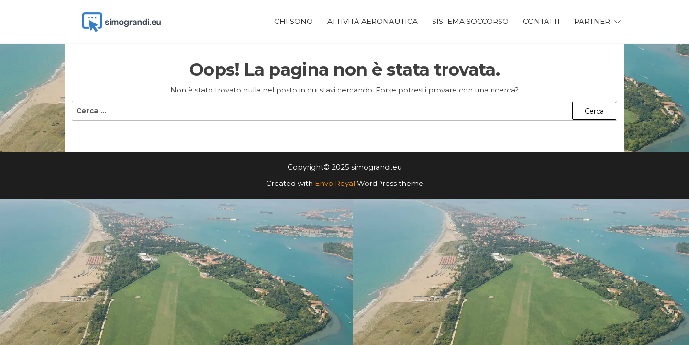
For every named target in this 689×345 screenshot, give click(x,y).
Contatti (541, 21)
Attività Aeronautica (372, 21)
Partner (592, 21)
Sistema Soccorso (470, 21)
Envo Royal (335, 183)
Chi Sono (293, 21)
